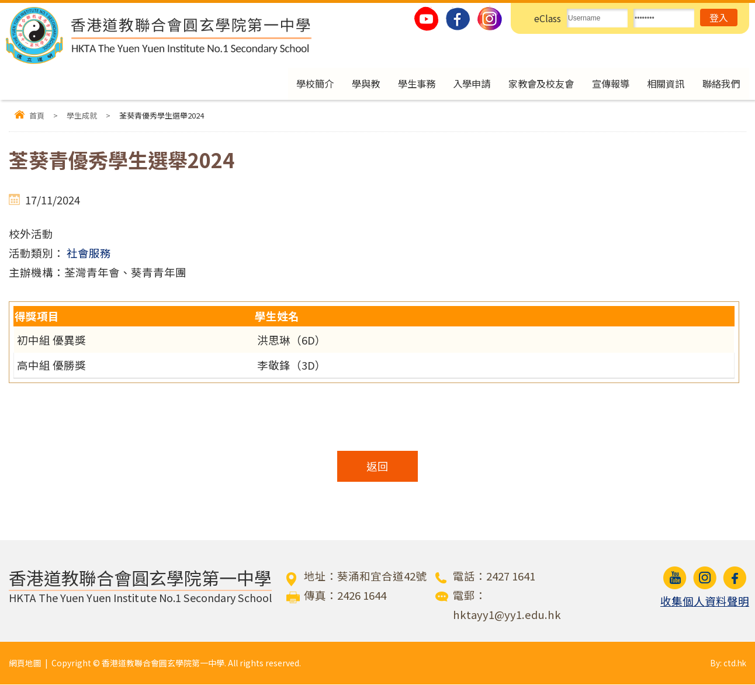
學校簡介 (300, 84)
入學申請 (462, 84)
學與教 (352, 84)
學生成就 (82, 116)
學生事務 (404, 84)
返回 (377, 466)
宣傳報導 (606, 84)
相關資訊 (663, 84)
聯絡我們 (720, 84)
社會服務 (89, 253)
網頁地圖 (25, 663)
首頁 (36, 116)
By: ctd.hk (727, 663)
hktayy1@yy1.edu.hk (507, 615)
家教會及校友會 (534, 84)
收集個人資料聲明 (704, 601)
